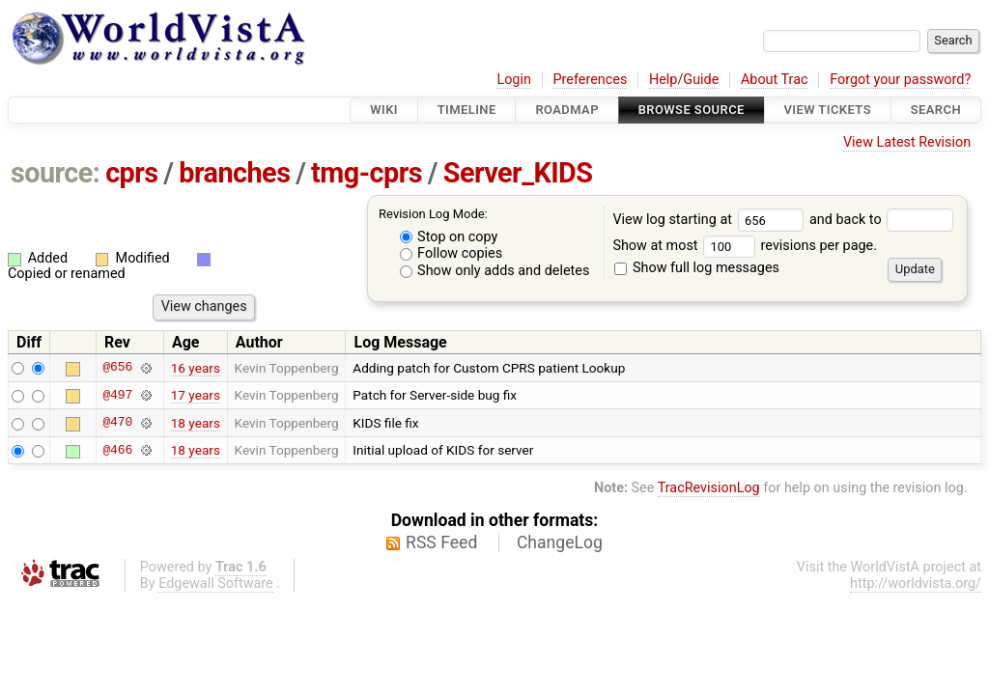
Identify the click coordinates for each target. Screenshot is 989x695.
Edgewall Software (215, 583)
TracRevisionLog (709, 488)
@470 (117, 422)
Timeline (467, 109)
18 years (195, 423)
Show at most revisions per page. (744, 245)
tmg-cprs (366, 172)
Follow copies (451, 253)
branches (234, 172)
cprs (131, 172)
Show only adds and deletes (495, 271)
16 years (195, 367)
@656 (117, 367)
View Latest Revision (907, 142)
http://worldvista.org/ (915, 583)
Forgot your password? (900, 79)
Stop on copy (449, 237)
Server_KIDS (518, 172)
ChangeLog (560, 542)
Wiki (384, 109)
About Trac (774, 79)
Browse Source (691, 109)
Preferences (589, 79)
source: (55, 172)
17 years (195, 395)
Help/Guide (684, 79)
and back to (881, 219)
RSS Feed (441, 542)
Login (513, 79)
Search (936, 109)
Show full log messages (696, 268)
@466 (117, 450)
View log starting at (710, 219)
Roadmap (567, 109)
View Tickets (827, 109)
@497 (117, 394)
